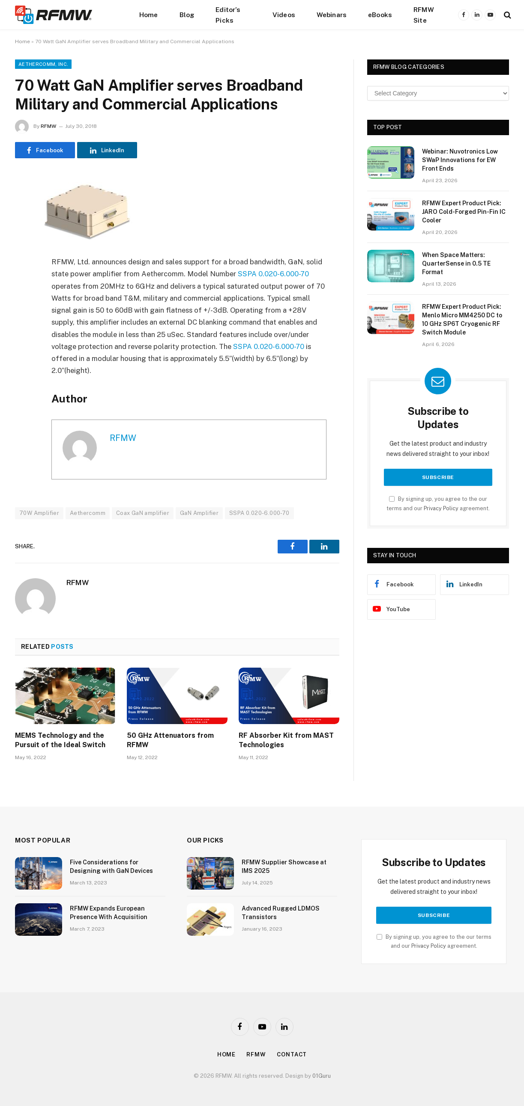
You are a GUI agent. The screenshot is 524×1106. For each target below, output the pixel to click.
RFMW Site (423, 15)
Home (148, 14)
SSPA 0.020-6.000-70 (273, 273)
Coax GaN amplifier (142, 513)
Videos (283, 14)
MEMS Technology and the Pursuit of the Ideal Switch (60, 740)
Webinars (332, 14)
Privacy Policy (441, 508)
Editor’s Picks (228, 15)
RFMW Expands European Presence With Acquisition (108, 912)
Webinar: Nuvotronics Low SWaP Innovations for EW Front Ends (460, 160)
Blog (187, 14)
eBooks (380, 14)
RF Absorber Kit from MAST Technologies (286, 740)
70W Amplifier (39, 513)
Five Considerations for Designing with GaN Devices (111, 866)
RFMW (48, 126)
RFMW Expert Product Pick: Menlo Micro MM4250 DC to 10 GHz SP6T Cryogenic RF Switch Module (462, 319)
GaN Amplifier (199, 513)
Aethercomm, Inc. (43, 64)
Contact (292, 1054)
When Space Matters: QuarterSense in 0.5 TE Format (456, 263)
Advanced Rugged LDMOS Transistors (281, 912)
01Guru (321, 1076)
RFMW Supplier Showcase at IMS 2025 (284, 866)
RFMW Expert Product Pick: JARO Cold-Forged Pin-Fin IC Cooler (464, 212)
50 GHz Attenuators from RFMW (170, 740)
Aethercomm (87, 513)
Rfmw (256, 1054)
